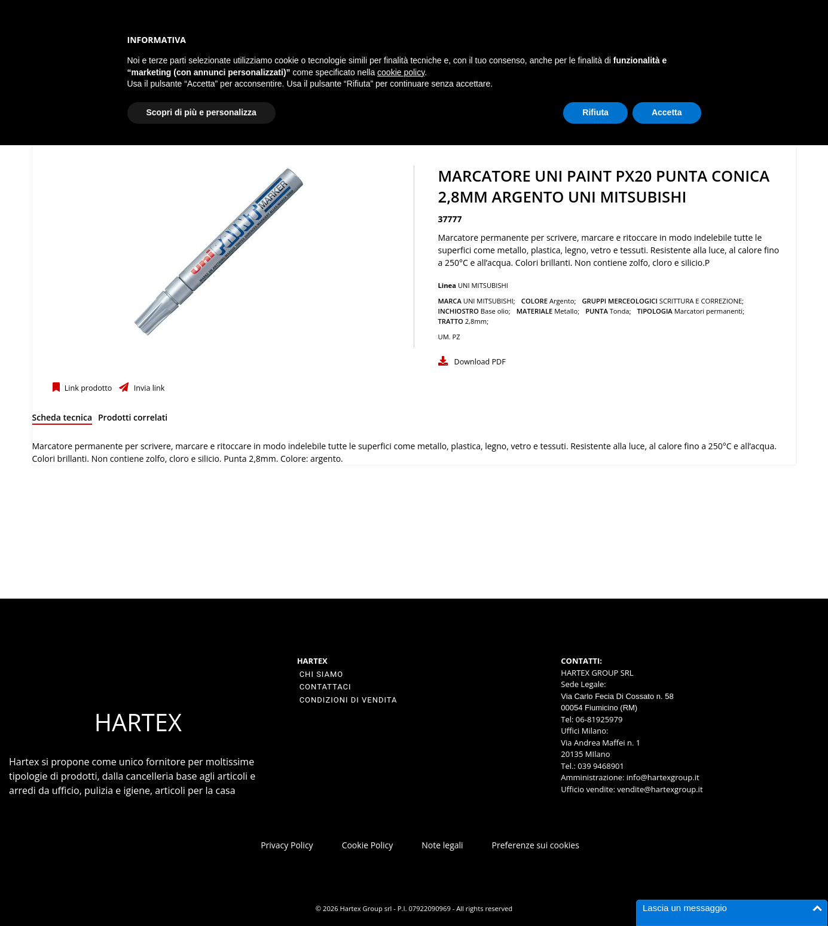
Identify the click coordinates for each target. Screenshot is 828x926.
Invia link (148, 388)
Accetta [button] (667, 112)
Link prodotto (87, 388)
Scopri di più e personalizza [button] (201, 112)
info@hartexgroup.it (661, 777)
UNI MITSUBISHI (483, 285)
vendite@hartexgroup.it (659, 789)
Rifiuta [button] (595, 112)
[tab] (62, 419)
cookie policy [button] (400, 72)
